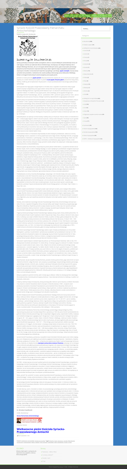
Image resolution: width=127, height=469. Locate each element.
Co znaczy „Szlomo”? (84, 15)
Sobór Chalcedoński (59, 442)
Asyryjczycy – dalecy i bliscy (99, 15)
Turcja (85, 121)
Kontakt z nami (19, 4)
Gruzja (85, 60)
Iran (85, 107)
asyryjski (66, 441)
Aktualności (86, 41)
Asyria (55, 441)
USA (85, 94)
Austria (85, 54)
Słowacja (86, 87)
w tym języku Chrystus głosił (55, 80)
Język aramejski (64, 71)
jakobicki (37, 442)
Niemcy (86, 71)
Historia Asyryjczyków (88, 128)
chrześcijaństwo (27, 442)
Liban (85, 111)
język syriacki (37, 78)
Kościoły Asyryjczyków (40, 441)
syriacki (66, 442)
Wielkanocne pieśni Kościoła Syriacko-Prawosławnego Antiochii (41, 430)
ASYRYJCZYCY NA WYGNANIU (90, 48)
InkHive (61, 467)
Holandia (86, 64)
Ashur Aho (33, 34)
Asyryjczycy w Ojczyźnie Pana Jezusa (93, 101)
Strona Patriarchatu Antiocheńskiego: (28, 416)
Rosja (85, 81)
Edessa (33, 442)
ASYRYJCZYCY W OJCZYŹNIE (27, 441)
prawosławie (51, 442)
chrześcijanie (20, 442)
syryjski (70, 442)
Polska (85, 77)
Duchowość (86, 125)
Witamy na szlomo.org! (71, 15)
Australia (86, 50)
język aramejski (43, 442)
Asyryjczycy (60, 441)
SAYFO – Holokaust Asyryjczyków (91, 139)
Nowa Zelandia (87, 74)
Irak (85, 104)
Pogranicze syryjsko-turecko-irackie (93, 114)
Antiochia (51, 441)
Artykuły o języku (87, 44)
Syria (85, 118)
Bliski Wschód (71, 441)
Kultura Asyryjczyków (88, 135)
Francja (86, 57)
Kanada (86, 67)
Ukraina (86, 91)
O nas (109, 15)
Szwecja (86, 84)
